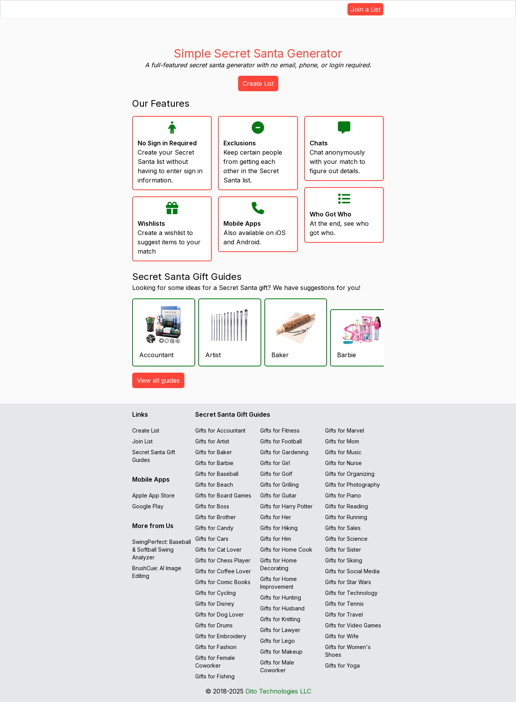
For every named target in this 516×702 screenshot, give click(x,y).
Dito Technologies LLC (278, 691)
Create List (258, 83)
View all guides (158, 380)
